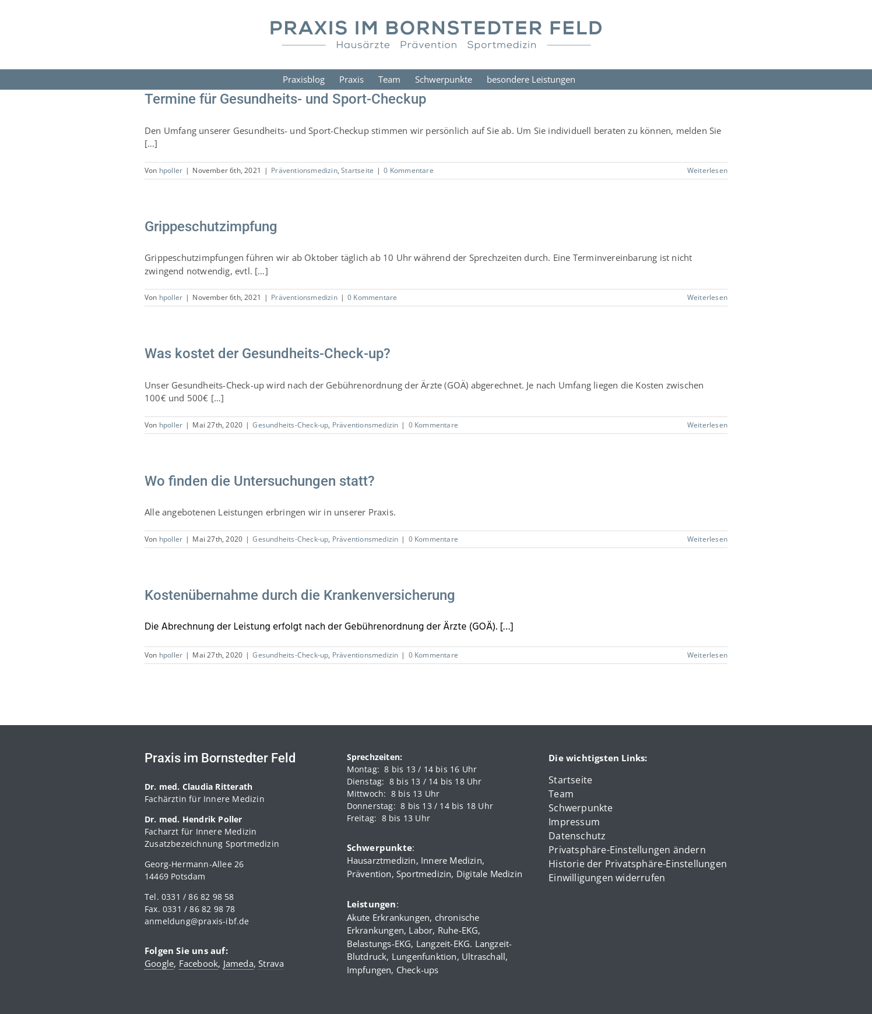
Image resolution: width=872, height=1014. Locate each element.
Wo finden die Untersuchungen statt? (260, 481)
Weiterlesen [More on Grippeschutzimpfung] (707, 297)
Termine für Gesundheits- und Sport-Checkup (285, 99)
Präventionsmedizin (304, 170)
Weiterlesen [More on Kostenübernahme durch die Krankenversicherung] (707, 655)
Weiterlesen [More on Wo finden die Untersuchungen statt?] (707, 539)
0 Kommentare (408, 170)
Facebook (199, 963)
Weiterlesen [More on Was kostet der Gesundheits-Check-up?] (707, 425)
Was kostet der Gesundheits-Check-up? (268, 353)
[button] (637, 850)
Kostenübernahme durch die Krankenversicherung (300, 595)
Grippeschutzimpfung (211, 226)
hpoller (170, 170)
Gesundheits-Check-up (290, 425)
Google (159, 963)
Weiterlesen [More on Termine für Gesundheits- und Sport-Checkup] (707, 170)
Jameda (238, 963)
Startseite (357, 170)
